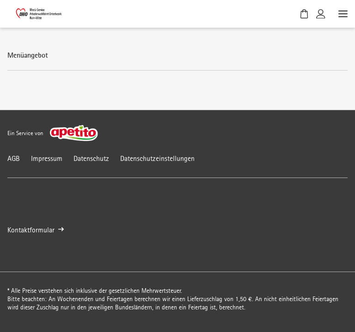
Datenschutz (91, 158)
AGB (13, 158)
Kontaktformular (35, 229)
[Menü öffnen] (342, 13)
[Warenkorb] (304, 13)
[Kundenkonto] (320, 13)
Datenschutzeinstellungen (157, 158)
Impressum (46, 158)
